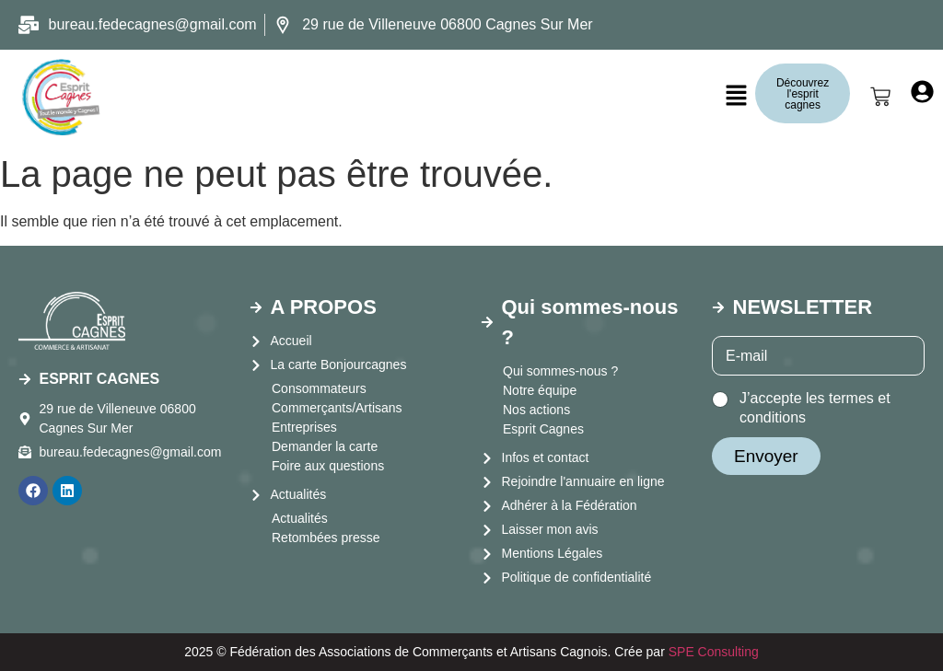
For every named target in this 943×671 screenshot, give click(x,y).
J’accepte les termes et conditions (815, 407)
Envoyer (766, 456)
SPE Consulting (714, 651)
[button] (736, 96)
